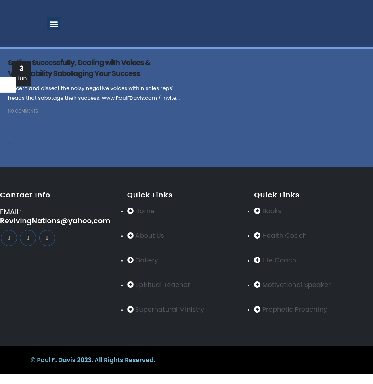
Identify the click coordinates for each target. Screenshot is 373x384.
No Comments (23, 111)
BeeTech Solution (230, 360)
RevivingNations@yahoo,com (55, 221)
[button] (53, 23)
